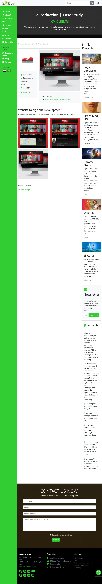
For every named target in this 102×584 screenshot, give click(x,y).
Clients (60, 21)
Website (27, 92)
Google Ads (79, 558)
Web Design (25, 190)
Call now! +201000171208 (27, 566)
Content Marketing (82, 565)
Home (20, 44)
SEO (76, 560)
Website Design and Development (57, 99)
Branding (78, 568)
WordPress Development (84, 563)
